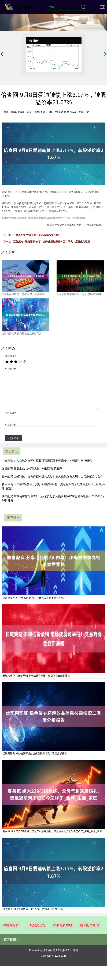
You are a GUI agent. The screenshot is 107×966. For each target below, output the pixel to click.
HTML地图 (72, 950)
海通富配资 (11, 925)
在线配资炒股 (62, 925)
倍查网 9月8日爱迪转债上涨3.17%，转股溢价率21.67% (33, 909)
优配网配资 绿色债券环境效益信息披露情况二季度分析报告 (35, 753)
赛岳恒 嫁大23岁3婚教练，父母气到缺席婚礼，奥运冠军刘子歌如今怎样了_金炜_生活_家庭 (52, 831)
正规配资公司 (36, 925)
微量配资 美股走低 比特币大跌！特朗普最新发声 (32, 468)
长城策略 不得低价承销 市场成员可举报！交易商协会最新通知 (36, 675)
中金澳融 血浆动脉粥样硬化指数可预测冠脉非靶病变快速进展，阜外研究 (47, 460)
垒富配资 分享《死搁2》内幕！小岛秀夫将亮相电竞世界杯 (34, 597)
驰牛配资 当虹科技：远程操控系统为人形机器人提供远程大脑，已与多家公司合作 (52, 476)
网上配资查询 (89, 925)
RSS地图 (61, 950)
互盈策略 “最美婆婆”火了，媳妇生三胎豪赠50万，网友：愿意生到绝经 (51, 241)
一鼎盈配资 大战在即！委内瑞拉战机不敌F (36, 235)
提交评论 (13, 438)
